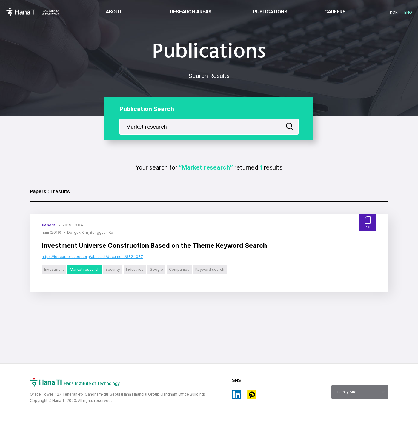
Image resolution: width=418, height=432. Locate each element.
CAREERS (335, 12)
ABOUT (114, 12)
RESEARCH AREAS (191, 12)
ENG (408, 12)
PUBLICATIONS (270, 12)
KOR (394, 12)
